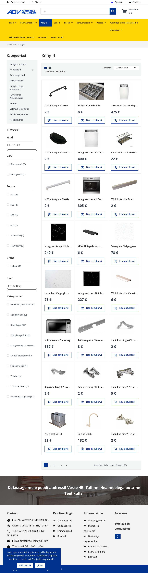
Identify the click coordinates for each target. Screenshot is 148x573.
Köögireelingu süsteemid (17, 88)
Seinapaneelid (16, 80)
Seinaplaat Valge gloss (123, 246)
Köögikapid (15, 69)
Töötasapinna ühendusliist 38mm (91, 340)
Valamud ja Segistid (19, 108)
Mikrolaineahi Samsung (57, 340)
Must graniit (18, 174)
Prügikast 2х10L (53, 434)
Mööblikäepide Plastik (57, 199)
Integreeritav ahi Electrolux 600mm (91, 199)
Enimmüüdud (64, 531)
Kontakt (61, 536)
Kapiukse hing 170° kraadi (124, 387)
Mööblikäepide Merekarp (58, 152)
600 (14, 204)
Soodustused (64, 520)
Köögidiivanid (16, 119)
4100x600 (17, 245)
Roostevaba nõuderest (124, 152)
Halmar (15, 266)
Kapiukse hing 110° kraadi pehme (124, 434)
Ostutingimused (97, 520)
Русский (116, 2)
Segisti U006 (84, 434)
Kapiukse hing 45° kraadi (124, 340)
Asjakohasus (126, 67)
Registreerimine (16, 2)
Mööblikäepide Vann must (91, 246)
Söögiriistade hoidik (89, 105)
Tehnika (13, 103)
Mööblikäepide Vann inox (124, 293)
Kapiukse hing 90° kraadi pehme (91, 387)
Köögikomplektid (18, 64)
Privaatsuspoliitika (98, 546)
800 (14, 225)
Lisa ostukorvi (58, 120)
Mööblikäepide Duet (122, 199)
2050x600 (17, 235)
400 (14, 215)
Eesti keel (135, 2)
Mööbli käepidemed (19, 114)
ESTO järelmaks (96, 551)
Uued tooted (64, 525)
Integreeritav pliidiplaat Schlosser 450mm (58, 246)
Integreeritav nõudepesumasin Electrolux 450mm (124, 105)
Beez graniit (18, 164)
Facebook (118, 536)
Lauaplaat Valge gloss (57, 293)
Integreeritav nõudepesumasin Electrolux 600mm (91, 152)
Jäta (40, 565)
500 (14, 194)
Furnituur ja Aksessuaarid (16, 96)
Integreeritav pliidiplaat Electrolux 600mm (91, 293)
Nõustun (25, 565)
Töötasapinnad (17, 75)
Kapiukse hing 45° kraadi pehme (58, 387)
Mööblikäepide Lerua (56, 105)
